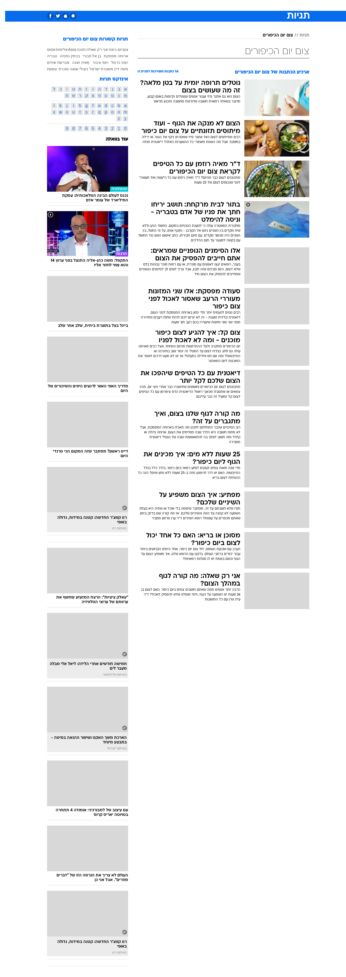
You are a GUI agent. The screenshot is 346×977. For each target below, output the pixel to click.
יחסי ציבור (95, 62)
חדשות (268, 5)
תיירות (151, 5)
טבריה (47, 56)
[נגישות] (7, 5)
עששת (47, 69)
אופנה (111, 5)
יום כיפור (110, 49)
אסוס (46, 49)
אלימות (56, 49)
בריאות (170, 5)
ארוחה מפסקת (111, 56)
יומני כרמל (114, 62)
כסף (200, 5)
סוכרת (59, 69)
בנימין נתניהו (65, 56)
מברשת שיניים (53, 62)
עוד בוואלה (112, 139)
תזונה (76, 49)
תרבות (232, 5)
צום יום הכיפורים (273, 35)
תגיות (299, 35)
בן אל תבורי (87, 56)
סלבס (216, 5)
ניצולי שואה (74, 69)
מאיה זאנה (75, 62)
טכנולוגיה (131, 5)
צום (120, 49)
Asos (67, 49)
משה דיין (116, 69)
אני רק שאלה (92, 49)
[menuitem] (265, 5)
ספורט (250, 5)
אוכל (186, 5)
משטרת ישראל (96, 69)
